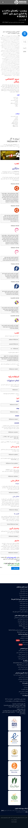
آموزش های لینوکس (11, 36)
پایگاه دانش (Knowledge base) (20, 663)
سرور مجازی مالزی (24, 607)
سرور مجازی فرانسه (23, 593)
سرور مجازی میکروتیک (23, 622)
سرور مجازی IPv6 (24, 597)
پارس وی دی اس (4, 817)
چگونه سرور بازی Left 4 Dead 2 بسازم (10, 51)
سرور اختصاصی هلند (23, 655)
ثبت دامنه (25, 644)
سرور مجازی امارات (23, 605)
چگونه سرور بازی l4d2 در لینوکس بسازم (10, 50)
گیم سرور (6, 36)
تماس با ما (25, 683)
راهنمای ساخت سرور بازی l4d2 (11, 61)
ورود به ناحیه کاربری (23, 677)
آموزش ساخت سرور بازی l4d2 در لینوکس (11, 41)
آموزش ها (16, 36)
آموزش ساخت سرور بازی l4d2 (10, 40)
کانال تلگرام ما (24, 689)
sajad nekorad (9, 75)
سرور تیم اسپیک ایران (23, 667)
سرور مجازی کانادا (24, 603)
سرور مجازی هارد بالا (23, 624)
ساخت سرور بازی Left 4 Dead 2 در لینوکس (11, 70)
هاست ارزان (25, 642)
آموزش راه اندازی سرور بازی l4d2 (13, 37)
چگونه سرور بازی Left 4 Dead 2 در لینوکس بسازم (10, 52)
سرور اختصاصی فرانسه (23, 657)
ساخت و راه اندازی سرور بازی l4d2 (10, 71)
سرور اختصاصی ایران (23, 650)
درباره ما (26, 687)
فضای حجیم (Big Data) (22, 665)
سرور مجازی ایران (9, 563)
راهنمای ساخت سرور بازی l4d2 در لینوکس (11, 61)
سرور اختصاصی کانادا (23, 659)
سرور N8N (25, 628)
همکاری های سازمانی (23, 669)
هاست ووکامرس (24, 640)
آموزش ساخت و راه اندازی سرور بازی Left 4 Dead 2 (11, 32)
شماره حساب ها (24, 693)
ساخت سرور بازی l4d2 (10, 68)
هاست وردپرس (24, 636)
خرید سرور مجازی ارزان (23, 620)
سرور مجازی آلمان (24, 610)
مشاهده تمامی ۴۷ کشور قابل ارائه (20, 612)
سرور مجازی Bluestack (22, 632)
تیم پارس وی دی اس (16, 817)
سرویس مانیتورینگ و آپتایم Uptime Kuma (18, 630)
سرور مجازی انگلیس (23, 601)
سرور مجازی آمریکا (24, 595)
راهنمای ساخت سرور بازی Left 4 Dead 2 (10, 63)
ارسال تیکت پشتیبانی (23, 679)
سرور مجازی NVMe (23, 626)
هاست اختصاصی (24, 638)
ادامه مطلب (15, 568)
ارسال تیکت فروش (23, 681)
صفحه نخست (21, 20)
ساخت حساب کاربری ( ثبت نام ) (20, 675)
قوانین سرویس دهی (23, 691)
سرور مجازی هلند (24, 591)
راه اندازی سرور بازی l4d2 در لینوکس (11, 54)
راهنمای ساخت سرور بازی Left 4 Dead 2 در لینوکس (10, 64)
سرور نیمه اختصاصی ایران (22, 652)
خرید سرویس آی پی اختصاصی (21, 618)
